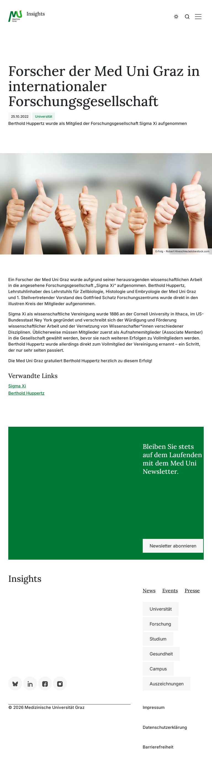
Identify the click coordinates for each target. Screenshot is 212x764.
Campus (158, 669)
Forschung (160, 624)
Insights (35, 14)
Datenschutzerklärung (165, 727)
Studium (158, 639)
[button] (176, 16)
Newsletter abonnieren (173, 546)
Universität (161, 609)
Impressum (154, 707)
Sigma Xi (17, 386)
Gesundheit (161, 654)
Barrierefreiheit (158, 747)
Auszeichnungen (167, 683)
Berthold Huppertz (26, 393)
